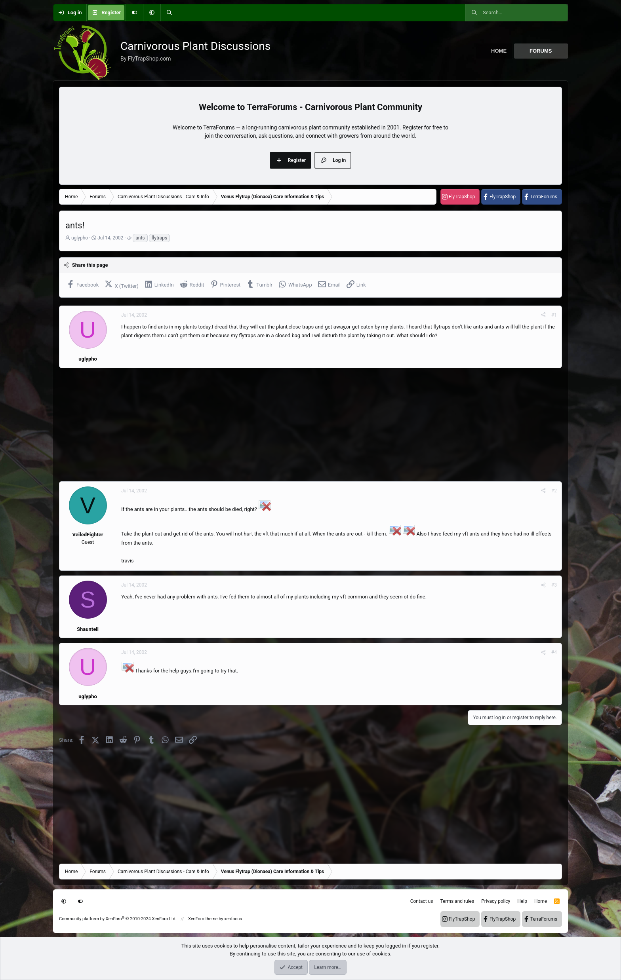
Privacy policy (495, 901)
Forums (541, 51)
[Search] (169, 12)
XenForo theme (203, 918)
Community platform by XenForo (118, 918)
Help (522, 901)
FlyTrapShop (462, 196)
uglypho (79, 238)
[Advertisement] (296, 424)
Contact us (421, 901)
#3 (554, 585)
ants (140, 238)
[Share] (543, 315)
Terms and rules (457, 901)
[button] (151, 12)
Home (499, 51)
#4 (554, 652)
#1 (554, 315)
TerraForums (543, 196)
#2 (554, 491)
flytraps (160, 238)
